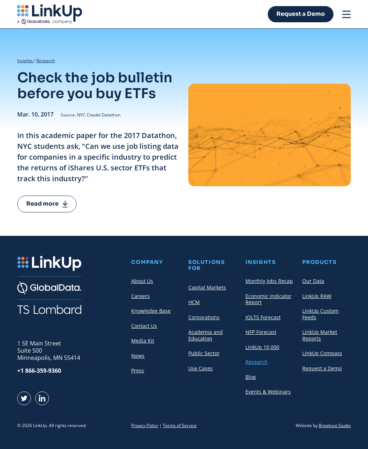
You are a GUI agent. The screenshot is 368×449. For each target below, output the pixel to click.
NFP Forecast (260, 332)
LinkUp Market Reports (319, 335)
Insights (25, 61)
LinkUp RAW (316, 296)
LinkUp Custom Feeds (320, 314)
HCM (194, 302)
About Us (142, 281)
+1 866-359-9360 (39, 371)
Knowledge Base (151, 310)
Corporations (204, 317)
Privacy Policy (144, 425)
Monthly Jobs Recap (269, 281)
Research (45, 61)
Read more (47, 203)
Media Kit (142, 340)
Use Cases (200, 368)
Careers (140, 296)
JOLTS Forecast (263, 317)
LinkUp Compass (322, 353)
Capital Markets (207, 287)
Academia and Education (205, 335)
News (137, 355)
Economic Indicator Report (268, 299)
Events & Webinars (268, 391)
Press (137, 370)
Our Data (313, 281)
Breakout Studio (335, 425)
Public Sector (204, 353)
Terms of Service (180, 425)
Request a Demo (300, 14)
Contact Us (144, 325)
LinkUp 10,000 (262, 347)
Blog (250, 377)
